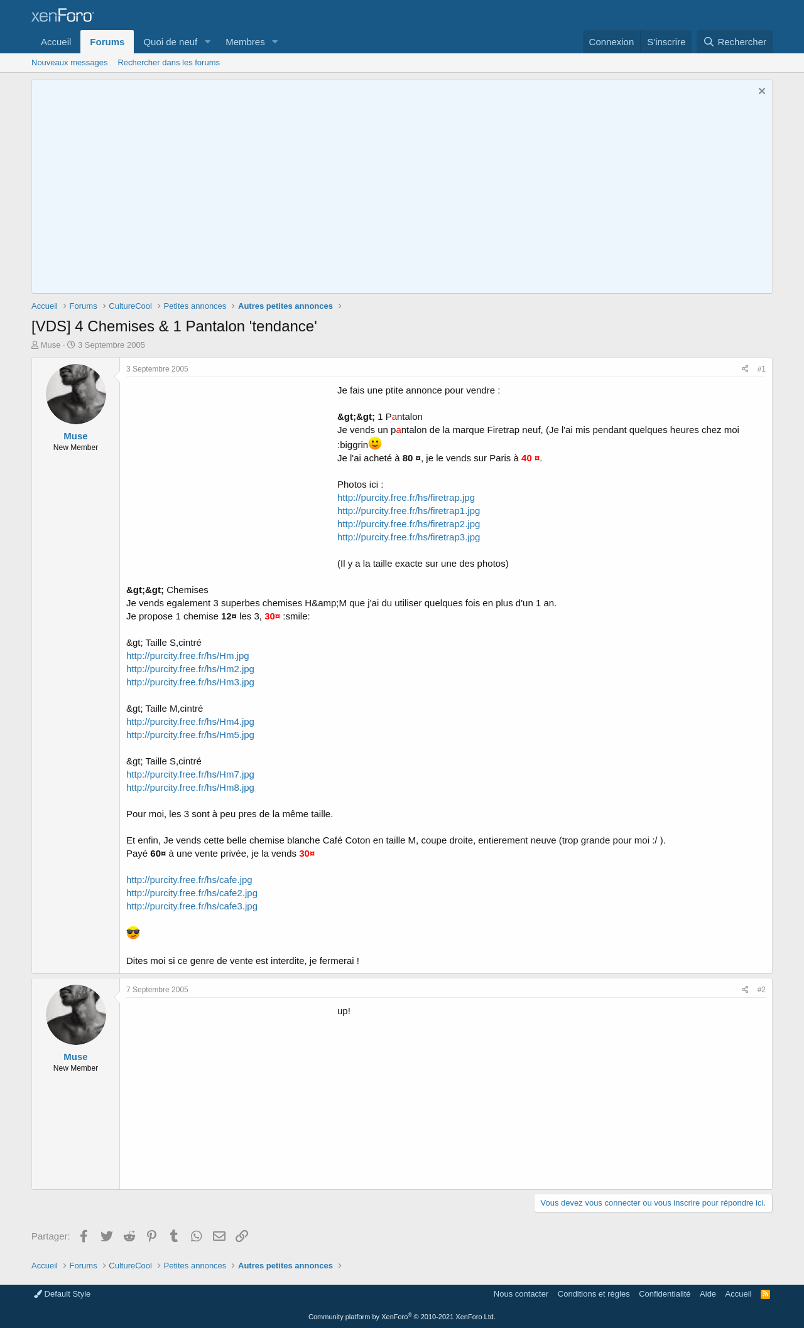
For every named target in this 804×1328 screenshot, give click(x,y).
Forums (107, 41)
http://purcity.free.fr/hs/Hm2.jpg (190, 668)
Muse (51, 345)
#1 (762, 369)
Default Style (62, 1294)
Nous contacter (521, 1294)
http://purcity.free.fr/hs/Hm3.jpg (190, 682)
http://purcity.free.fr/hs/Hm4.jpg (190, 721)
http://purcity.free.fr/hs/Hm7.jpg (190, 774)
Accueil (56, 41)
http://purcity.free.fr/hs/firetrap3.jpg (408, 537)
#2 (762, 989)
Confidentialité (664, 1294)
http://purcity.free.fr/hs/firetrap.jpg (406, 497)
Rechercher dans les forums (168, 62)
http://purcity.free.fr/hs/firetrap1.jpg (408, 510)
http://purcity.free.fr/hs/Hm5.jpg (190, 734)
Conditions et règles (594, 1294)
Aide (708, 1294)
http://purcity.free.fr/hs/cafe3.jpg (192, 906)
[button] (207, 41)
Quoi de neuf (170, 41)
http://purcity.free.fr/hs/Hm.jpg (187, 655)
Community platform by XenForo (402, 1316)
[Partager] (745, 369)
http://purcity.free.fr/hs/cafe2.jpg (192, 892)
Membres (245, 41)
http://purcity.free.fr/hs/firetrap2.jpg (408, 523)
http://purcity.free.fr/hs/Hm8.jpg (190, 787)
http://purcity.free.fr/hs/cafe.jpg (189, 879)
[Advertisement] (231, 471)
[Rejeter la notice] (760, 92)
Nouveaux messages (69, 62)
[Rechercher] (735, 41)
